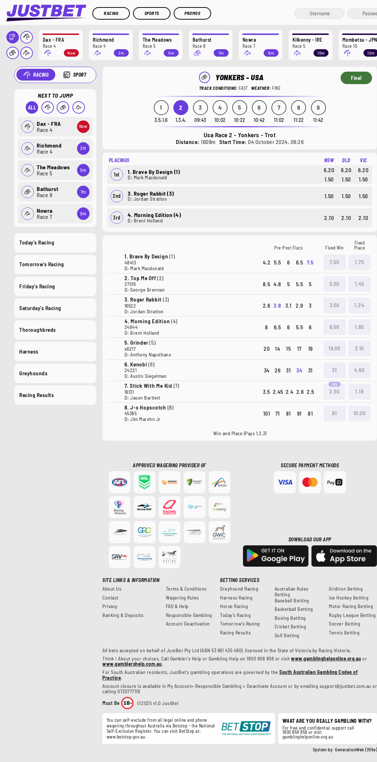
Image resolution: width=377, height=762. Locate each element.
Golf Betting (287, 635)
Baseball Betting (292, 600)
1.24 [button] (359, 305)
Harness (29, 351)
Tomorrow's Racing (41, 264)
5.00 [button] (335, 283)
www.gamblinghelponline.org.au (326, 658)
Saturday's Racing (40, 307)
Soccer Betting (344, 624)
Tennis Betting (344, 632)
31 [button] (334, 370)
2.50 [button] (334, 391)
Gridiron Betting (346, 589)
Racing (111, 13)
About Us (111, 589)
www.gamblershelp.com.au (132, 664)
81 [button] (334, 413)
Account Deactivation (188, 624)
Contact (110, 598)
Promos (192, 13)
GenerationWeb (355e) (356, 749)
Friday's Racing (37, 286)
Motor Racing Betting (351, 606)
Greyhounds (33, 373)
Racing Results (36, 395)
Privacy (110, 606)
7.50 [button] (334, 262)
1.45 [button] (359, 283)
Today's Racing (36, 242)
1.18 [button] (359, 391)
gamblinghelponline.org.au (307, 737)
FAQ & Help (177, 606)
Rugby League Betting (352, 615)
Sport (79, 75)
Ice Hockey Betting (348, 598)
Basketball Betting (294, 609)
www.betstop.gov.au (126, 737)
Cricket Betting (290, 626)
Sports (151, 13)
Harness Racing (236, 598)
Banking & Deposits (122, 615)
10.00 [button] (359, 413)
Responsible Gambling (189, 615)
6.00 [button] (335, 327)
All (31, 107)
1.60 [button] (359, 327)
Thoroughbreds (37, 329)
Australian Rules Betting (292, 591)
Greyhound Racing (239, 589)
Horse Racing (234, 606)
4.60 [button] (359, 370)
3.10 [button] (359, 348)
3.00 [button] (335, 305)
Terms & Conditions (186, 589)
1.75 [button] (359, 262)
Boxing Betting (290, 618)
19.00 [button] (334, 348)
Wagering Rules (182, 598)
